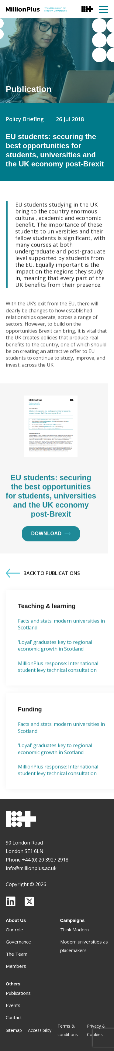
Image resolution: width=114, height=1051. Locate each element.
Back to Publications (43, 599)
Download (51, 559)
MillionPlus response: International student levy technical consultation (58, 693)
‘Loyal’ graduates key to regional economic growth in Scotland (55, 671)
